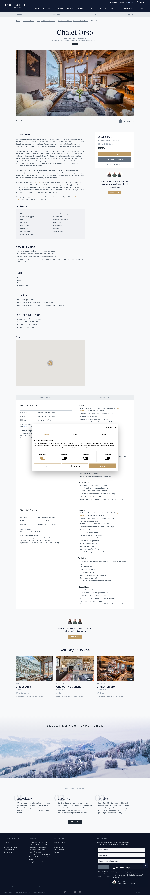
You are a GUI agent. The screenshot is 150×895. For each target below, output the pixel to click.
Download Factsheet (114, 159)
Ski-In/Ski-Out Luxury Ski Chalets (39, 845)
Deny (47, 466)
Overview (18, 14)
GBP (21, 426)
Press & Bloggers (59, 849)
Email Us (6, 842)
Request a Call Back (10, 847)
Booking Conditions (60, 842)
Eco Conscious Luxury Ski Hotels (39, 854)
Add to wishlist (115, 164)
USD (30, 426)
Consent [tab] (46, 434)
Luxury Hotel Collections (102, 8)
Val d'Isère (67, 38)
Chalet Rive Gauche (68, 686)
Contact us (129, 2)
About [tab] (104, 434)
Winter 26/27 (105, 397)
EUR (25, 426)
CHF (34, 531)
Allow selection (75, 466)
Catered (75, 44)
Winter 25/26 (45, 397)
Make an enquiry (114, 154)
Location (93, 14)
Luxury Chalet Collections (70, 8)
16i (140, 892)
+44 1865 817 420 (117, 2)
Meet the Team (9, 849)
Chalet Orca (23, 686)
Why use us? (75, 821)
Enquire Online (8, 845)
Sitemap (56, 852)
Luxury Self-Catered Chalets (38, 847)
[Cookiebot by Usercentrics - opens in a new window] (107, 428)
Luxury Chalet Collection (37, 862)
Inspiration (127, 8)
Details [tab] (75, 434)
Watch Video (129, 121)
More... (142, 8)
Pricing (131, 14)
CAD (39, 531)
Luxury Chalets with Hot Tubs (38, 842)
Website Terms (58, 845)
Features (56, 14)
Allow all (102, 466)
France (74, 38)
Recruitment (8, 852)
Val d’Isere (39, 182)
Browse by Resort (43, 8)
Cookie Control (58, 847)
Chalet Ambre (106, 686)
